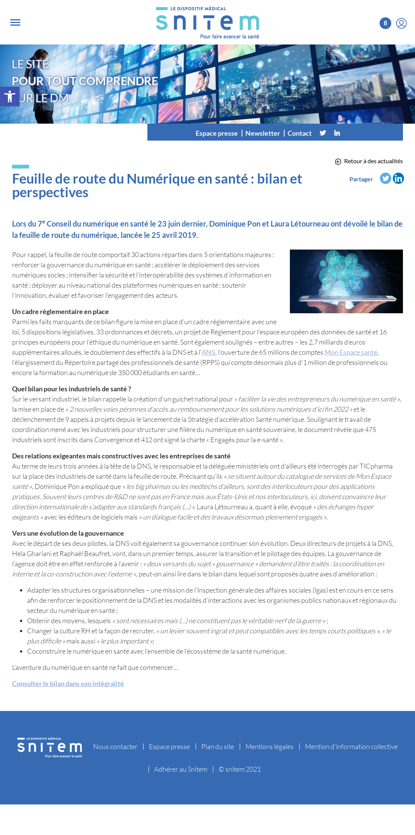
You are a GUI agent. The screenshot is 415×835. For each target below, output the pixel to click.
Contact (300, 133)
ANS (208, 352)
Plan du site (217, 746)
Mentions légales (269, 746)
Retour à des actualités (373, 160)
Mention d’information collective (351, 746)
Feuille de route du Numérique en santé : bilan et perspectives (157, 185)
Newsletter (262, 133)
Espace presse (217, 133)
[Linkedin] (337, 133)
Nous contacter (115, 746)
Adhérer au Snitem (180, 769)
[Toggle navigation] (15, 22)
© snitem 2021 (240, 769)
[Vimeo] (351, 133)
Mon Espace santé (351, 352)
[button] (10, 96)
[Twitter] (322, 133)
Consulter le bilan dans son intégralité (68, 683)
